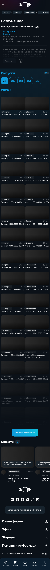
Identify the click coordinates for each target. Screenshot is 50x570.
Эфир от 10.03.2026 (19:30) (12, 202)
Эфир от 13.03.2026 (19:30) (37, 158)
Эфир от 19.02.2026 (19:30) (36, 333)
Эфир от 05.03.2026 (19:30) (37, 224)
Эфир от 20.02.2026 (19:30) (12, 333)
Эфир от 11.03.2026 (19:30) (36, 180)
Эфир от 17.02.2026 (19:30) (12, 379)
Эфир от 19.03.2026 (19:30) (37, 115)
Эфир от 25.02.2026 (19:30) (36, 289)
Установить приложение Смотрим (25, 510)
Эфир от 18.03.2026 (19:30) (12, 136)
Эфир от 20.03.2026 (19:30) (12, 115)
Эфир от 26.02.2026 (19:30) (12, 289)
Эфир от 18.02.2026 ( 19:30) (13, 355)
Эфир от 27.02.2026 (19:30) (36, 268)
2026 (10, 90)
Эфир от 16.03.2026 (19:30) (12, 158)
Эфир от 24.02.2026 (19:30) (12, 311)
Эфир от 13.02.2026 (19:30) (36, 401)
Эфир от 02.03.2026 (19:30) (12, 268)
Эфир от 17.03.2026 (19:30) (36, 136)
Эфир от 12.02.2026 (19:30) (12, 425)
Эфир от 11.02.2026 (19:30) (36, 425)
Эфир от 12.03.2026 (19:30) (12, 180)
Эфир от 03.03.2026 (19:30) (37, 246)
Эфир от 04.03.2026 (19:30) (12, 246)
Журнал (25, 537)
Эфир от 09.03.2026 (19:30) (37, 202)
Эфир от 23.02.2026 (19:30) (37, 311)
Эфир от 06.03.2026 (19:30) (12, 224)
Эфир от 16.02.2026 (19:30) (36, 379)
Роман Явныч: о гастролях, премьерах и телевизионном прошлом (12, 403)
